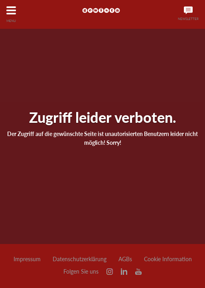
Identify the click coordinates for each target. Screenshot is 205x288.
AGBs (125, 259)
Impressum (27, 259)
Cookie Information (168, 259)
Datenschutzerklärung (79, 259)
